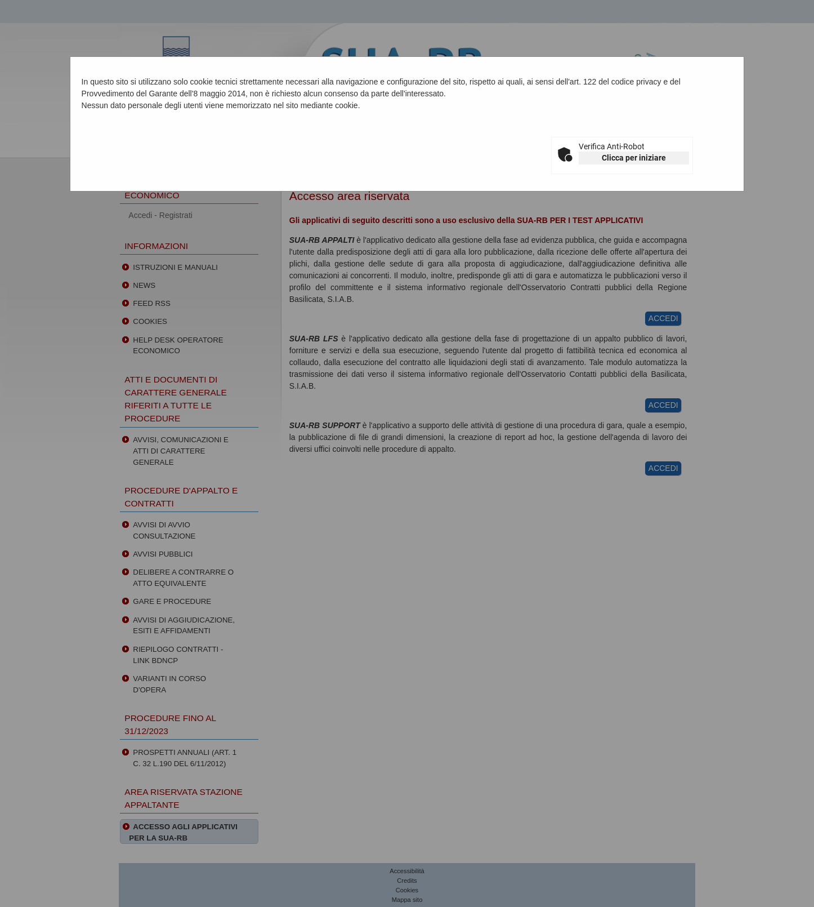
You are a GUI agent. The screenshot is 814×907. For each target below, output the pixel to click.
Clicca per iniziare (634, 157)
